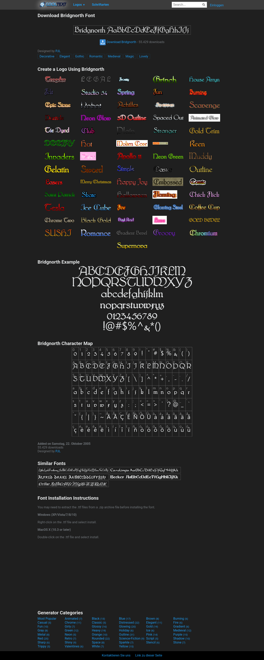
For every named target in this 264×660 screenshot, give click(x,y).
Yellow (126, 646)
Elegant (65, 56)
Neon (70, 634)
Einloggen (217, 5)
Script (152, 638)
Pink (152, 634)
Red (43, 638)
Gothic (79, 56)
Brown (152, 618)
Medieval (114, 56)
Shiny (70, 642)
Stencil (153, 642)
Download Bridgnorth (118, 42)
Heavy (99, 630)
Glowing (127, 626)
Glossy (99, 626)
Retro (70, 638)
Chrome (73, 622)
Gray (43, 630)
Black (98, 618)
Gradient (181, 626)
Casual (44, 622)
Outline (126, 634)
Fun (43, 626)
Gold (152, 626)
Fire (178, 622)
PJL (58, 51)
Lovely (143, 56)
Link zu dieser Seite (148, 655)
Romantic (96, 56)
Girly (70, 626)
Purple (180, 634)
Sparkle (126, 642)
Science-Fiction (131, 638)
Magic (130, 56)
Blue (125, 618)
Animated (73, 618)
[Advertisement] (18, 72)
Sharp (44, 642)
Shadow (181, 638)
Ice (150, 630)
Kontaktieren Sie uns (116, 655)
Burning (180, 618)
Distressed (129, 622)
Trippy (44, 646)
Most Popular (47, 618)
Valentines (74, 646)
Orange (99, 634)
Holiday (126, 630)
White (98, 646)
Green (71, 630)
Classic (99, 622)
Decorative (47, 56)
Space (98, 642)
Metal (44, 634)
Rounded (101, 638)
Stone (179, 642)
